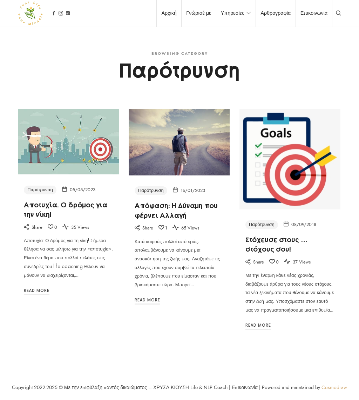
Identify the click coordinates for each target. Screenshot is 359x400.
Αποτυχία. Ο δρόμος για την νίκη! (65, 209)
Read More (36, 290)
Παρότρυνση (40, 190)
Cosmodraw (334, 387)
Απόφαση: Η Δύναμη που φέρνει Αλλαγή (176, 210)
